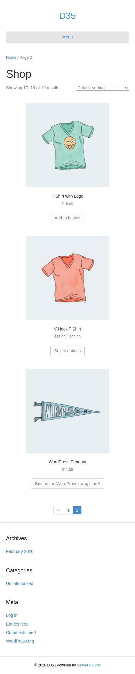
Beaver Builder (89, 665)
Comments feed (21, 632)
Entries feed (17, 624)
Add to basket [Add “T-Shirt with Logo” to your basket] (67, 217)
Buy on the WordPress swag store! (67, 483)
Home (11, 57)
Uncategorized (19, 583)
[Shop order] (102, 88)
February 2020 (19, 551)
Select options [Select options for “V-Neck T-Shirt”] (67, 350)
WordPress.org (20, 641)
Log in (11, 615)
